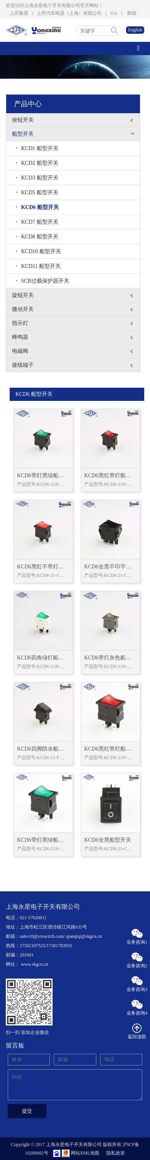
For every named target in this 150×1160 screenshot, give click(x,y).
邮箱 (131, 13)
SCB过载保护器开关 (42, 281)
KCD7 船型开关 (37, 222)
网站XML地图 (85, 1153)
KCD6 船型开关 (37, 207)
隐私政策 (115, 1153)
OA (114, 13)
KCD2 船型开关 (37, 163)
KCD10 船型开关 (38, 251)
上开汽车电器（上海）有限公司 (69, 13)
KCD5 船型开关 (37, 192)
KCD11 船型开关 (38, 266)
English (135, 30)
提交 (27, 1111)
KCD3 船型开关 (37, 178)
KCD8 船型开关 (37, 237)
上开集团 (19, 13)
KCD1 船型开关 (37, 148)
